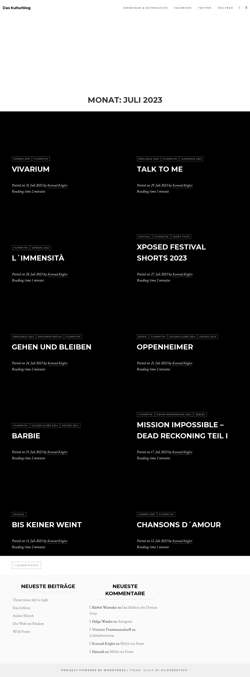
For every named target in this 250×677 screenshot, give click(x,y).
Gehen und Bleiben (56, 347)
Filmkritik (41, 159)
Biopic (142, 336)
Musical (19, 514)
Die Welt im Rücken (28, 623)
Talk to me (162, 169)
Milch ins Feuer (132, 643)
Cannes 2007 (146, 514)
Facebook (183, 7)
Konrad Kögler (58, 185)
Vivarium (32, 169)
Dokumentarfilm (50, 336)
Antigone (125, 621)
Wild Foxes (21, 631)
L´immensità (40, 258)
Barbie (27, 436)
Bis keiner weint (50, 524)
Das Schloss (21, 607)
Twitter (205, 7)
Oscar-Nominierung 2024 (174, 414)
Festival (144, 236)
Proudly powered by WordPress (93, 670)
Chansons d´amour (183, 524)
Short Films (181, 236)
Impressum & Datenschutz (145, 7)
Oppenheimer (168, 347)
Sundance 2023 (191, 159)
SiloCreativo (174, 670)
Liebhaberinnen (102, 635)
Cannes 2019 (21, 159)
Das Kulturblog (17, 8)
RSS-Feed (225, 7)
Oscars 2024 (208, 336)
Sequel (200, 414)
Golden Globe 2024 (182, 336)
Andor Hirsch (23, 615)
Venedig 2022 (40, 248)
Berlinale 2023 (148, 159)
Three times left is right (30, 600)
